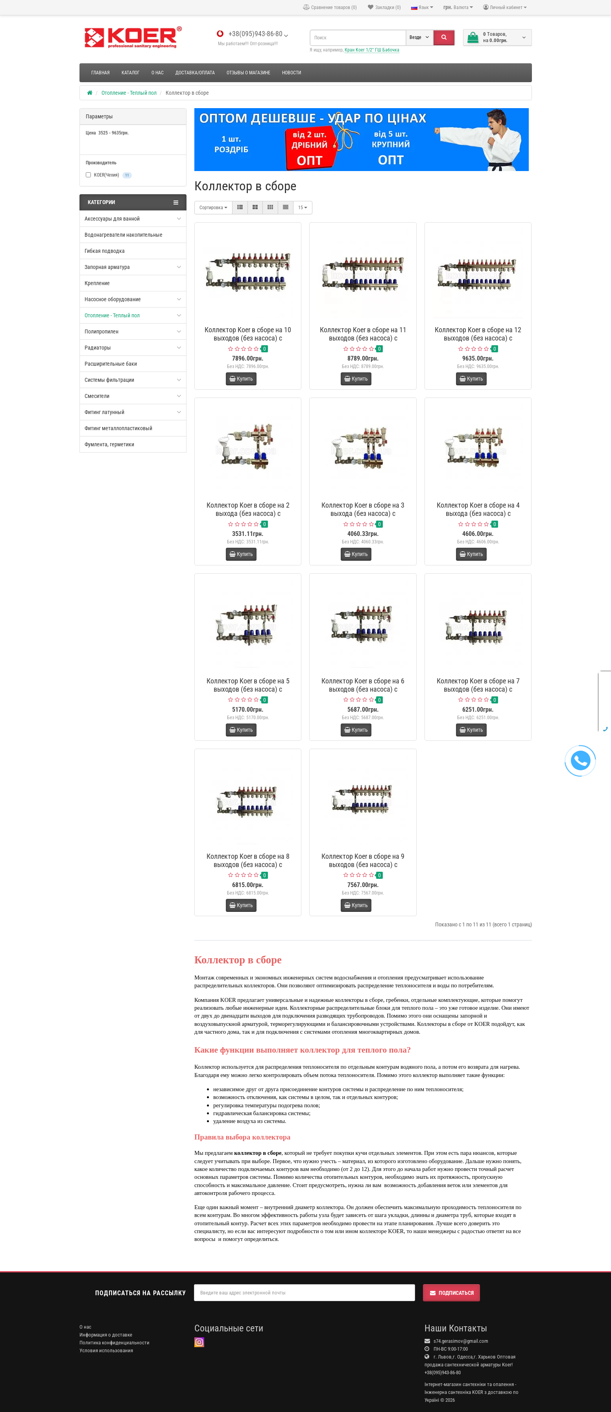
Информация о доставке (105, 1335)
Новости (291, 72)
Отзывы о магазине (248, 72)
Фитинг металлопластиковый (118, 428)
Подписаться (451, 1293)
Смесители (97, 396)
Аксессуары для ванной (112, 218)
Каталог (131, 72)
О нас (157, 72)
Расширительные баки (111, 364)
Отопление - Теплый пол (112, 315)
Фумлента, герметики (109, 444)
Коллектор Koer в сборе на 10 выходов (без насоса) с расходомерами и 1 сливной (248, 338)
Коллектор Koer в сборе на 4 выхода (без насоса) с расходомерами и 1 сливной (478, 513)
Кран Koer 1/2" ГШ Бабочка (372, 50)
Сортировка (213, 207)
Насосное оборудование (113, 299)
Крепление (97, 283)
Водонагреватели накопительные (123, 235)
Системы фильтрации (109, 380)
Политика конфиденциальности (114, 1343)
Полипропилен (101, 331)
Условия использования (106, 1350)
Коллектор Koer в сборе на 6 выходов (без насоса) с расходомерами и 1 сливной (363, 689)
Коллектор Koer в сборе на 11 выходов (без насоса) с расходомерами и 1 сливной (363, 338)
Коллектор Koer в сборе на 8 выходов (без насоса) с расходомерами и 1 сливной (248, 864)
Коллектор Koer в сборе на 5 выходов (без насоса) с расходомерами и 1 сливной (248, 689)
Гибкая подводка (105, 251)
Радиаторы (98, 347)
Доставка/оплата (195, 72)
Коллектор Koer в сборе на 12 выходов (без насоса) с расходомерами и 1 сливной (478, 338)
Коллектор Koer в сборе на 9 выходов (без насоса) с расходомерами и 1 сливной (363, 864)
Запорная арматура (107, 267)
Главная (100, 72)
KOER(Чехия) (109, 175)
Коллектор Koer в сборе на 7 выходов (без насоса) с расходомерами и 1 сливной (478, 689)
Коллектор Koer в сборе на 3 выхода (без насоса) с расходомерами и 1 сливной (363, 513)
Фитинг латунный (104, 412)
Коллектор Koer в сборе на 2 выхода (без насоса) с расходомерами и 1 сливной (248, 513)
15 (302, 207)
